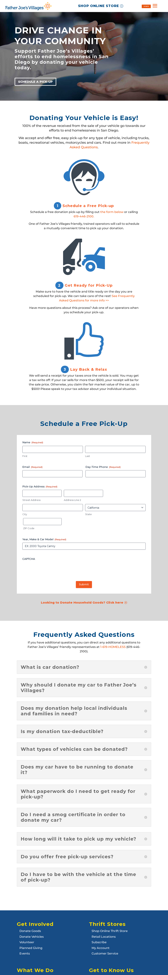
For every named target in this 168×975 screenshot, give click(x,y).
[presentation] (50, 569)
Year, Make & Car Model (44, 539)
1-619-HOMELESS (113, 647)
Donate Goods (30, 931)
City (24, 514)
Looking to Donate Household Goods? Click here (82, 602)
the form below (111, 212)
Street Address (31, 499)
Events (24, 953)
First (24, 456)
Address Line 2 (72, 499)
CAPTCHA (28, 559)
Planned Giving (30, 948)
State (88, 514)
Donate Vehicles (31, 936)
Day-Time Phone (103, 467)
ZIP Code (28, 528)
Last (87, 456)
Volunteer (26, 942)
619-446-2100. (84, 216)
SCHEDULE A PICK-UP (35, 81)
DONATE (146, 6)
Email (32, 467)
